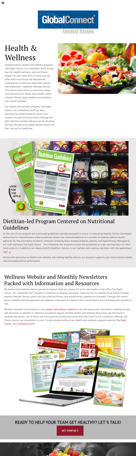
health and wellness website (61, 309)
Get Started (70, 430)
